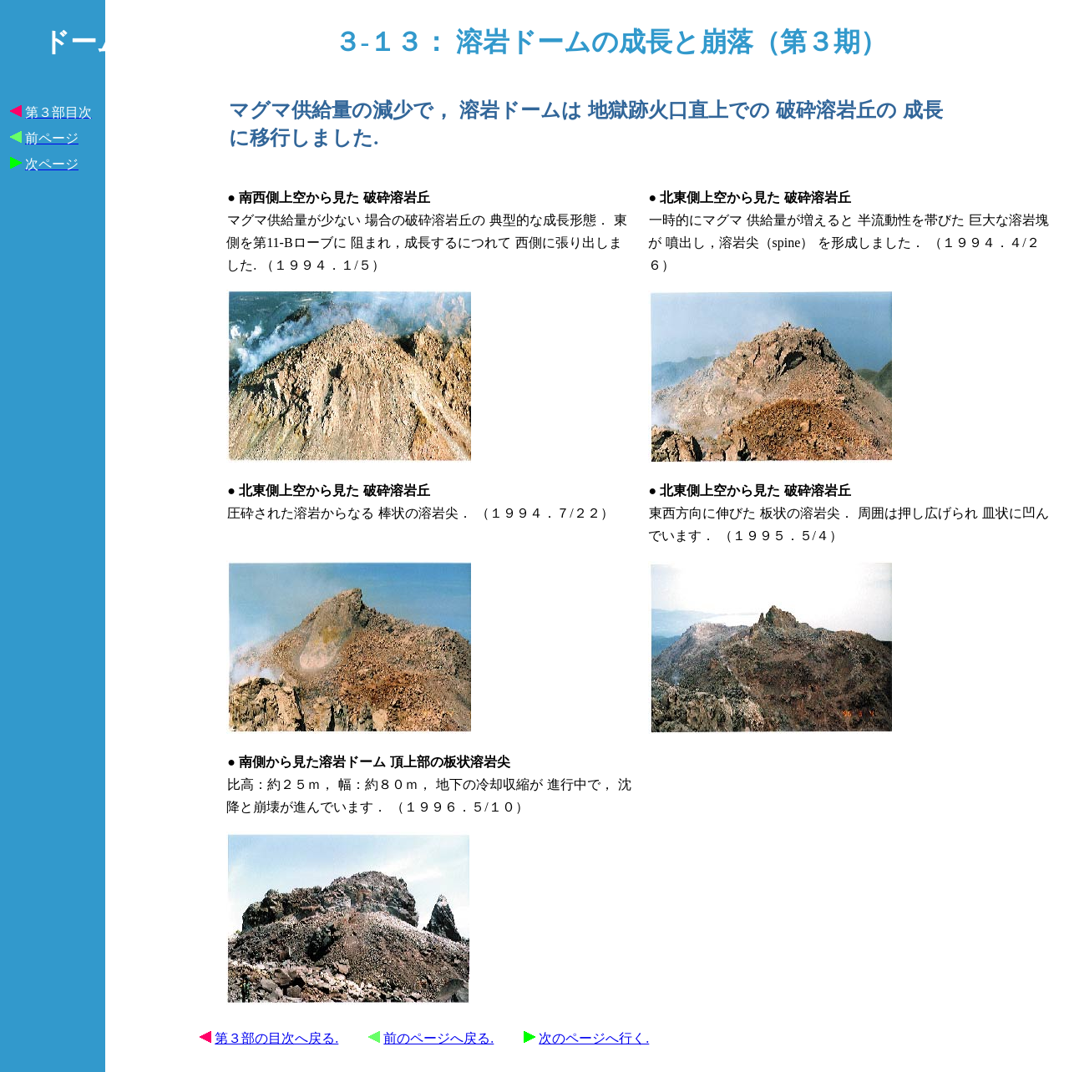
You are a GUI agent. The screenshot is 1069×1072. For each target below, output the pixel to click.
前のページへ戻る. (438, 1038)
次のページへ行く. (594, 1038)
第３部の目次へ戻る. (276, 1038)
